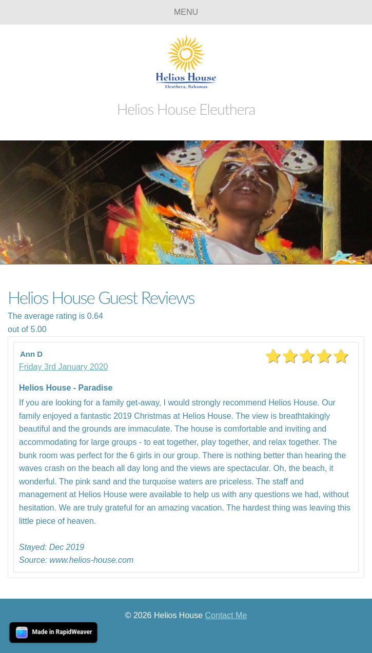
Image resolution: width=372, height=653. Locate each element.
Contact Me (226, 615)
